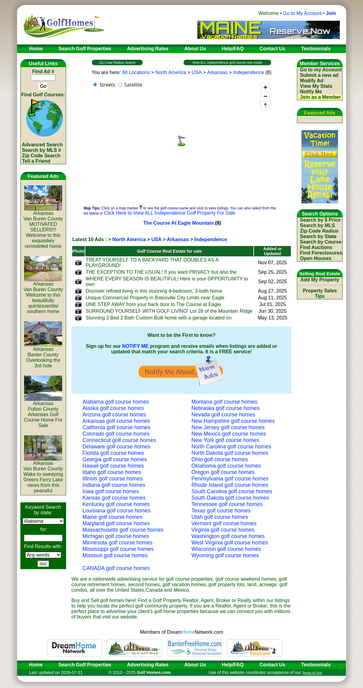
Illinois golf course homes (113, 479)
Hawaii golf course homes (113, 466)
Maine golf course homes (113, 517)
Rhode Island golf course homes (230, 485)
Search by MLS (317, 225)
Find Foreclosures (321, 252)
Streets (107, 84)
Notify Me (311, 91)
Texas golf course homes (221, 511)
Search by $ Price (320, 220)
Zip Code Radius (319, 230)
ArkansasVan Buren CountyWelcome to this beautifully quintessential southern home (43, 295)
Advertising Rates (147, 664)
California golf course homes (116, 427)
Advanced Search (42, 144)
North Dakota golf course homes (230, 453)
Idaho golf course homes (112, 472)
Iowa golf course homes (111, 491)
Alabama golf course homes (116, 402)
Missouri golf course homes (115, 555)
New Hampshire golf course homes (233, 421)
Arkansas (217, 72)
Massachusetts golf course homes (123, 530)
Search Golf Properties (84, 664)
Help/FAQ (233, 664)
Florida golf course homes (113, 453)
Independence (248, 72)
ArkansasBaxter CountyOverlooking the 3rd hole (43, 355)
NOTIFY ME (135, 346)
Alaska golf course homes (113, 408)
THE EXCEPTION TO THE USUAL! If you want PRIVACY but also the (161, 272)
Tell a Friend (36, 161)
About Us (195, 664)
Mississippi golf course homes (118, 549)
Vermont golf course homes (224, 523)
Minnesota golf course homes (118, 543)
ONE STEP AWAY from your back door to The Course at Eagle (153, 304)
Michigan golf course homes (116, 536)
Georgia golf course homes (115, 459)
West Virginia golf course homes (230, 543)
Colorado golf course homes (116, 434)
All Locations (136, 72)
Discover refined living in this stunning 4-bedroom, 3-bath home (154, 291)
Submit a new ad (319, 75)
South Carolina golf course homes (232, 491)
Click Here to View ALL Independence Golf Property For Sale (169, 213)
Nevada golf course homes (223, 415)
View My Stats (316, 86)
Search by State (318, 236)
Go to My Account (302, 13)
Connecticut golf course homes (119, 440)
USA (197, 72)
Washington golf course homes (228, 536)
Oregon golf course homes (223, 472)
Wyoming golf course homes (225, 555)
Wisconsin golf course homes (226, 549)
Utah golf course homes (220, 517)
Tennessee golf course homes (227, 504)
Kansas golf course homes (114, 498)
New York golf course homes (225, 440)
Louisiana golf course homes (117, 511)
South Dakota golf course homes (230, 498)
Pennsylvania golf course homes (230, 479)
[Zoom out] (265, 96)
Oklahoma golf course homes (226, 466)
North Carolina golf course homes (231, 447)
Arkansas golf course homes (116, 421)
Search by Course (320, 241)
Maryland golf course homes (116, 523)
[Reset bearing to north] (265, 105)
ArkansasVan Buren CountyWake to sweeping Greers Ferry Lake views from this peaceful (43, 474)
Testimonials (316, 664)
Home (34, 664)
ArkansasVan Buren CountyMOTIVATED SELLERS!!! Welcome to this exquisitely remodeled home (43, 227)
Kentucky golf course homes (116, 504)
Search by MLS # (41, 150)
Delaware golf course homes (116, 447)
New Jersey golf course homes (228, 427)
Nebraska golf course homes (226, 408)
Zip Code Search (41, 155)
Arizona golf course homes (114, 415)
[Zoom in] (265, 87)
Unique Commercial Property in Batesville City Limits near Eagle (155, 297)
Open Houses (315, 258)
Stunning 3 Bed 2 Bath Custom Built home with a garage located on (158, 317)
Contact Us (272, 664)
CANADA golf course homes (116, 568)
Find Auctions (316, 247)
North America (170, 72)
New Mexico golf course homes (229, 434)
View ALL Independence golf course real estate (227, 62)
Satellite (133, 84)
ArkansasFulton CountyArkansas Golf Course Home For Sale (43, 412)
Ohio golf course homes (220, 459)
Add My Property (319, 279)
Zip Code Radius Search (117, 62)
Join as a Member (320, 97)
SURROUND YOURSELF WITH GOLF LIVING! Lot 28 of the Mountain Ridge (169, 311)
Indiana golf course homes (114, 485)
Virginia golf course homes (223, 530)
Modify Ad (311, 80)
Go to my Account (321, 69)
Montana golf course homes (225, 402)
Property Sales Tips (320, 293)
